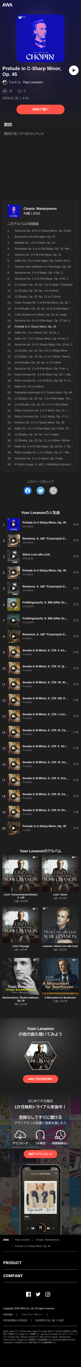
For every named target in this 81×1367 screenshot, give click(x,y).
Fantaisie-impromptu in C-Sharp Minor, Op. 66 (43, 392)
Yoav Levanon (33, 82)
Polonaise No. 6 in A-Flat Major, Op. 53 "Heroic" (44, 248)
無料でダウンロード (40, 1154)
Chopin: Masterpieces (40, 208)
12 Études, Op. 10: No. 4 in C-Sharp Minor (41, 350)
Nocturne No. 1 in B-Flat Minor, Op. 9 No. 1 (41, 368)
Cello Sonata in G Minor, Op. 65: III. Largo (41, 314)
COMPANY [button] (13, 1275)
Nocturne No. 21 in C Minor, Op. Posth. (39, 458)
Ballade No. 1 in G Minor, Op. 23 (35, 242)
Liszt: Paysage (20, 946)
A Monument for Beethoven (60, 997)
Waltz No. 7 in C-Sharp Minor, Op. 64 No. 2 (41, 338)
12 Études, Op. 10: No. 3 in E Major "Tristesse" (44, 284)
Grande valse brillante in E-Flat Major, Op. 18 (43, 266)
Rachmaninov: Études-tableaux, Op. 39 (21, 999)
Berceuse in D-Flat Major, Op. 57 (35, 236)
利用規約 (8, 1314)
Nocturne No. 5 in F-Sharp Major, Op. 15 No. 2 (44, 344)
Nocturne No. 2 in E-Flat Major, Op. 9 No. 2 (41, 278)
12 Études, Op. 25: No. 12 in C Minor (38, 296)
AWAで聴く (40, 109)
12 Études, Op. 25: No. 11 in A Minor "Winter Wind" (46, 440)
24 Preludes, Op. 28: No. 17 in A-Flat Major (41, 404)
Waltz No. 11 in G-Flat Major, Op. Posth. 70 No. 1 (45, 428)
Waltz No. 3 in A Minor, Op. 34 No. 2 (37, 332)
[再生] (74, 70)
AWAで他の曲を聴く (40, 1079)
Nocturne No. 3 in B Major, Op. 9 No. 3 (39, 272)
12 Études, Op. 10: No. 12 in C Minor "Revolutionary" (48, 356)
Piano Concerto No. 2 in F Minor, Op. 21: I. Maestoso (48, 410)
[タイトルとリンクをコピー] (53, 491)
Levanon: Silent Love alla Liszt (60, 946)
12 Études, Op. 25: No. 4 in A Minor (37, 290)
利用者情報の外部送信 (15, 1320)
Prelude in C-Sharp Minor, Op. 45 (32, 1246)
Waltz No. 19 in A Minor (29, 386)
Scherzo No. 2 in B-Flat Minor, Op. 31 (38, 254)
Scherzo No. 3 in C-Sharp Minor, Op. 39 (39, 422)
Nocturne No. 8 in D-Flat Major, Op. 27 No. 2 (42, 320)
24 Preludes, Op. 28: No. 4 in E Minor (38, 362)
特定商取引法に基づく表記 (49, 1320)
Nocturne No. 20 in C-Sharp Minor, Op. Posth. (43, 230)
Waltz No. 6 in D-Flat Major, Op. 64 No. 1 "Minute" (46, 446)
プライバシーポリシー (32, 1314)
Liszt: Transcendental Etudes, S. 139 (21, 896)
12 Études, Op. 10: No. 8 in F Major (37, 434)
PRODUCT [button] (12, 1262)
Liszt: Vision (60, 894)
